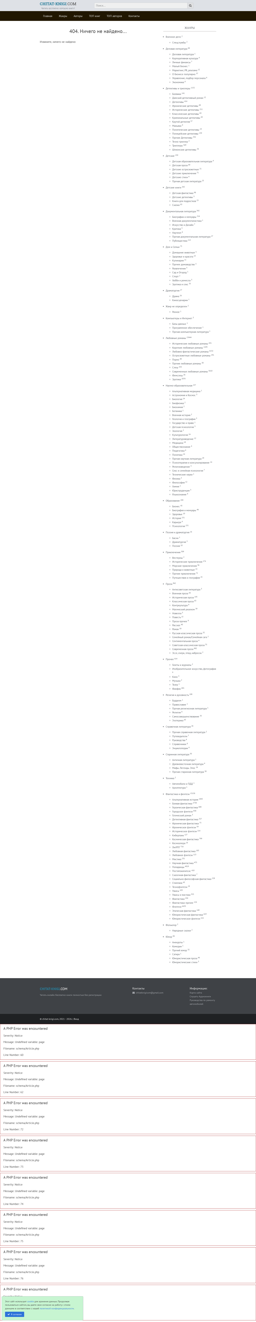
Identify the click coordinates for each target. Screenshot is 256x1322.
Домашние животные (183, 252)
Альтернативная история (185, 799)
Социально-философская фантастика (191, 879)
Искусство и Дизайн (182, 224)
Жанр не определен (176, 306)
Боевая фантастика (182, 803)
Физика (176, 478)
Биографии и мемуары (184, 216)
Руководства (178, 740)
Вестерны (177, 557)
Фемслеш (177, 375)
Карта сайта (196, 992)
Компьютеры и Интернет (179, 318)
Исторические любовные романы (190, 343)
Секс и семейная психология (187, 470)
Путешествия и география (186, 577)
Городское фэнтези (182, 811)
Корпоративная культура (185, 58)
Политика (177, 454)
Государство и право (183, 423)
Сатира (176, 954)
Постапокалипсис (181, 871)
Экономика (178, 82)
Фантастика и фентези (178, 794)
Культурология (180, 434)
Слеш (175, 367)
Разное (176, 311)
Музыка (176, 680)
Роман (175, 629)
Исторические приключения (187, 561)
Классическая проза (183, 601)
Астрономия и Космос (184, 395)
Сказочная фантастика (184, 875)
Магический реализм (183, 609)
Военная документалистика (186, 220)
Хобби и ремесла (181, 280)
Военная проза (180, 593)
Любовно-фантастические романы (190, 351)
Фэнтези (176, 906)
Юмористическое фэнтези (186, 918)
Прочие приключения (183, 573)
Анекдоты (177, 942)
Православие (179, 704)
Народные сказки (181, 930)
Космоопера (178, 843)
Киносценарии (180, 300)
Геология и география (183, 419)
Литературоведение (182, 439)
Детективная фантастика (185, 819)
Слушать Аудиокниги (200, 996)
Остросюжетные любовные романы (191, 355)
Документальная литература (181, 211)
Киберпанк (178, 835)
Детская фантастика (182, 193)
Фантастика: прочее (182, 902)
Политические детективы (185, 129)
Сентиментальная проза (185, 641)
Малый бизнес (180, 66)
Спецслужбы (179, 42)
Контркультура (180, 605)
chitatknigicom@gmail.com (149, 992)
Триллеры (177, 145)
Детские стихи (180, 177)
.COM (58, 3)
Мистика (176, 859)
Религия (176, 712)
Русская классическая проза (187, 633)
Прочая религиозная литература (189, 708)
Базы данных (179, 323)
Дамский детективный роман (187, 97)
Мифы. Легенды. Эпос (183, 767)
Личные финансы (181, 62)
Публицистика (179, 240)
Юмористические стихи (184, 962)
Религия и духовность (177, 695)
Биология (177, 399)
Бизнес (176, 506)
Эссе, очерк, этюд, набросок (187, 653)
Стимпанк (177, 882)
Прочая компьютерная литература (190, 331)
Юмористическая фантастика (187, 914)
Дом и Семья (172, 246)
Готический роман (181, 815)
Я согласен (16, 1314)
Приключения (173, 552)
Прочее (170, 659)
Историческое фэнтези (184, 831)
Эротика (176, 379)
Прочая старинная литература (188, 771)
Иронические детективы (185, 105)
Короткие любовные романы (187, 347)
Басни (175, 538)
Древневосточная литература (187, 764)
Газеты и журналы (181, 664)
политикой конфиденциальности (57, 1308)
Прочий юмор (179, 950)
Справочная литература (178, 726)
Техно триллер (180, 141)
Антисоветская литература (186, 589)
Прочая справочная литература (188, 732)
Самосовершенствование (185, 716)
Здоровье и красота (182, 256)
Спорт (175, 276)
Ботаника (177, 411)
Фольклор (171, 925)
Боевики (176, 94)
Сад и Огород (179, 272)
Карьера (176, 522)
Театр (175, 684)
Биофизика (178, 403)
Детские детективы (182, 197)
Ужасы (175, 890)
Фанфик (176, 688)
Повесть (176, 617)
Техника (170, 778)
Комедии (177, 946)
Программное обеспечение (187, 327)
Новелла (176, 613)
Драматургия (172, 290)
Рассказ (176, 625)
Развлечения (179, 268)
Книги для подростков (184, 201)
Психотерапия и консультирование (190, 462)
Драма (175, 296)
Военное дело (173, 36)
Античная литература (183, 759)
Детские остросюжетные (185, 169)
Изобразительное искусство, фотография (194, 668)
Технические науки (182, 474)
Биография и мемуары (184, 510)
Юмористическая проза (184, 958)
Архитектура (179, 787)
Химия (175, 486)
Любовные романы (176, 338)
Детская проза (180, 165)
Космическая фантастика (185, 839)
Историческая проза (183, 597)
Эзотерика (177, 720)
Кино (175, 676)
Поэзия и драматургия (177, 532)
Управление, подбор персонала (189, 78)
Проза (169, 583)
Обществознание (181, 446)
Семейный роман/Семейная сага (189, 637)
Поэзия (176, 545)
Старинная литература (177, 754)
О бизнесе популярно (183, 74)
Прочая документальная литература (191, 236)
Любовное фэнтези (182, 855)
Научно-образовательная (179, 385)
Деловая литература (176, 48)
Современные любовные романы (190, 371)
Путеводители (179, 736)
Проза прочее (179, 621)
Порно (175, 359)
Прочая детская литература (186, 181)
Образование (173, 500)
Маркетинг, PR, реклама (184, 70)
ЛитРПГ (176, 847)
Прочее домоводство (183, 264)
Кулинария (178, 260)
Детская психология (183, 427)
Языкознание (179, 494)
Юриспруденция (181, 490)
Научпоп (176, 232)
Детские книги (173, 187)
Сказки (176, 205)
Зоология (177, 431)
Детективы (178, 102)
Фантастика (178, 898)
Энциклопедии (180, 748)
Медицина (177, 442)
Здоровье (177, 514)
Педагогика (178, 450)
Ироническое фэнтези (184, 827)
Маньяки (176, 125)
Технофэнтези (179, 887)
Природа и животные (183, 569)
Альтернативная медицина (186, 391)
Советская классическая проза (188, 645)
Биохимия (177, 407)
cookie (30, 1301)
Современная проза (182, 649)
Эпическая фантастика (184, 910)
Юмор (169, 936)
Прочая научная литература (186, 458)
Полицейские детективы (185, 133)
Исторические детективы (185, 109)
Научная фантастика (182, 863)
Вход (76, 1018)
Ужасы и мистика (181, 894)
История (176, 518)
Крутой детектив (181, 121)
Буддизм (176, 700)
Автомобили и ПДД (182, 783)
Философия (178, 482)
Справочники (179, 744)
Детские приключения (184, 173)
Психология (178, 526)
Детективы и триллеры (178, 88)
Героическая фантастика (185, 807)
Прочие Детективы (182, 137)
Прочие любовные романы (186, 363)
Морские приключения (184, 565)
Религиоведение (181, 466)
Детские (170, 155)
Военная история (181, 415)
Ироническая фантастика (185, 823)
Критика (176, 228)
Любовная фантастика (183, 851)
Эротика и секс (180, 284)
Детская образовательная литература (192, 161)
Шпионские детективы (184, 149)
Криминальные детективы (186, 117)
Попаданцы (178, 867)
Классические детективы (185, 113)
